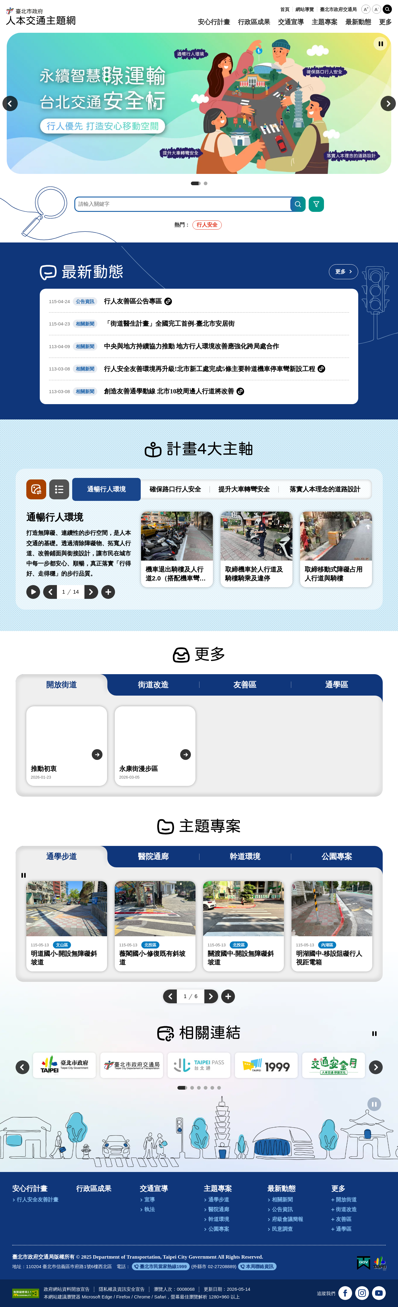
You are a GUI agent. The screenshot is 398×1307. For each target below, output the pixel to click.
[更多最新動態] (343, 271)
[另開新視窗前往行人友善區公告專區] (199, 301)
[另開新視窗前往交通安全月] (333, 1065)
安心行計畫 (214, 22)
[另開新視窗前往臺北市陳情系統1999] (266, 1065)
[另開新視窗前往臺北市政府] (64, 1065)
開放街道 (346, 1200)
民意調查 (282, 1229)
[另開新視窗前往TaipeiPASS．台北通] (199, 1065)
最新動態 (358, 22)
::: (275, 9)
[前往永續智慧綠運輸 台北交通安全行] (199, 103)
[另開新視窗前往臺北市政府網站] (379, 1263)
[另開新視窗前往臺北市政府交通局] (338, 9)
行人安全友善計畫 (37, 1200)
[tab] (106, 489)
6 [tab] (219, 1088)
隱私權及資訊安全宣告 (122, 1289)
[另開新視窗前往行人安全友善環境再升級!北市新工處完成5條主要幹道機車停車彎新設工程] (199, 369)
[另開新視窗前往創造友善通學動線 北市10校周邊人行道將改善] (199, 391)
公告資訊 (282, 1209)
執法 (149, 1209)
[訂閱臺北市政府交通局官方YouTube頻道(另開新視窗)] (379, 1293)
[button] (365, 9)
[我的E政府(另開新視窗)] (363, 1263)
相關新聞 (282, 1200)
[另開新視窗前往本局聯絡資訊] (257, 1266)
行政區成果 (254, 22)
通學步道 (218, 1200)
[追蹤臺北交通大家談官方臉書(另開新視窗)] (345, 1293)
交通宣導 (291, 22)
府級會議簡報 (287, 1219)
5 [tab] (212, 1088)
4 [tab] (205, 1088)
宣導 (149, 1200)
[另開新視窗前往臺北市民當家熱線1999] (161, 1266)
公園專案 (218, 1229)
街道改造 (346, 1209)
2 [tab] (205, 183)
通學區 (344, 1229)
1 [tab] (196, 183)
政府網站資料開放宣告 (67, 1289)
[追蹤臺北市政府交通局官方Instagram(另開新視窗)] (362, 1293)
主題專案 (324, 22)
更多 (385, 22)
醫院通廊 (218, 1209)
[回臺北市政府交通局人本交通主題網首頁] (41, 16)
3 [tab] (199, 1088)
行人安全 (207, 225)
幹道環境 (218, 1219)
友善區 (344, 1219)
